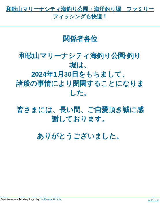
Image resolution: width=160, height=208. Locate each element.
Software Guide (50, 199)
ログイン (153, 199)
